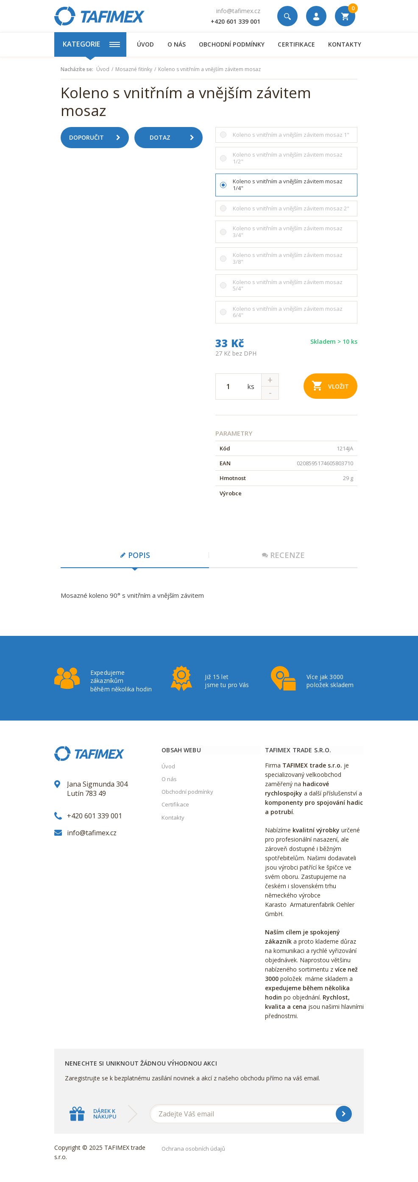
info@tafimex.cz (238, 11)
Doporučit (98, 137)
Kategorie (91, 44)
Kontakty (344, 44)
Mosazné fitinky (133, 69)
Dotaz (175, 137)
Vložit (330, 385)
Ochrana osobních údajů (193, 1148)
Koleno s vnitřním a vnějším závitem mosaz (209, 69)
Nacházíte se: (77, 69)
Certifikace (296, 44)
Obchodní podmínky (232, 44)
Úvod (145, 44)
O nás (176, 44)
